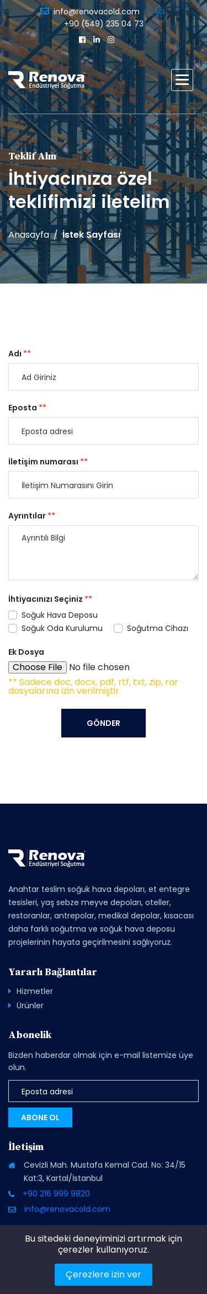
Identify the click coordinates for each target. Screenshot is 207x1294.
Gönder (103, 723)
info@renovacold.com (97, 11)
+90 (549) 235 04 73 (104, 24)
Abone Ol (40, 1117)
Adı (19, 353)
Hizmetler (35, 991)
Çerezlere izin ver (103, 1274)
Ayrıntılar (31, 516)
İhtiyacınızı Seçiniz (50, 599)
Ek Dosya (26, 652)
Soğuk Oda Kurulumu (62, 628)
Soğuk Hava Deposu (60, 615)
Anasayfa (28, 235)
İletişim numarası (48, 462)
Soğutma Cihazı (157, 628)
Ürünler (30, 1005)
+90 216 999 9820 (56, 1193)
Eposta (27, 407)
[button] (182, 80)
